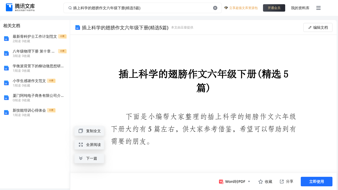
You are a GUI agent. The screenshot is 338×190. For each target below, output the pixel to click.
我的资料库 (300, 7)
